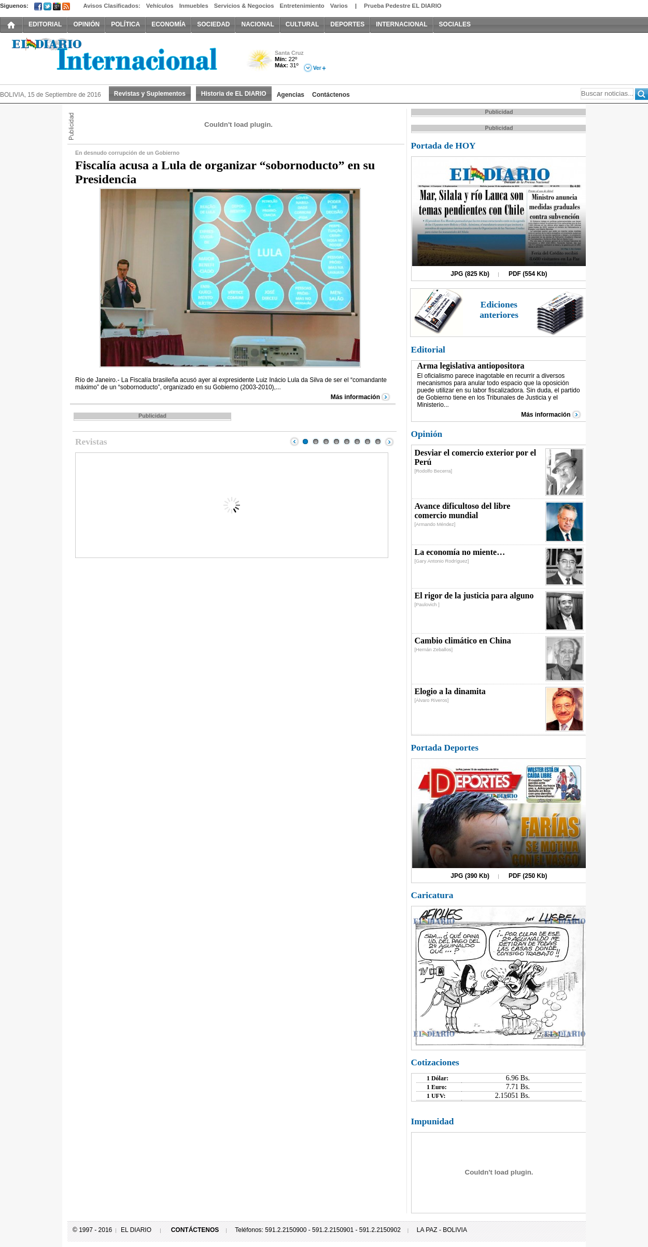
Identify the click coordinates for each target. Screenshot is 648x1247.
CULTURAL (302, 24)
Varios (339, 6)
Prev (294, 441)
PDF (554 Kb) (528, 273)
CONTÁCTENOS (195, 1230)
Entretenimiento (302, 6)
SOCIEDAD (213, 24)
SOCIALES (455, 24)
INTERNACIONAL (401, 24)
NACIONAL (257, 24)
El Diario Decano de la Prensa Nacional (116, 57)
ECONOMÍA (168, 24)
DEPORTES (347, 24)
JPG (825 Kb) (469, 273)
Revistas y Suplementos (150, 93)
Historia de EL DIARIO (233, 93)
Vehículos (160, 6)
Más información (355, 397)
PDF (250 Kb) (528, 875)
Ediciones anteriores (499, 310)
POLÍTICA (125, 24)
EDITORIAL (45, 24)
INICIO (11, 24)
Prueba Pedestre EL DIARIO (403, 6)
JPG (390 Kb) (469, 875)
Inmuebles (193, 6)
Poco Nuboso (260, 64)
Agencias (290, 94)
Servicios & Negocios (244, 6)
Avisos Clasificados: (111, 6)
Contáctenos (331, 94)
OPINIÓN (86, 24)
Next (389, 441)
